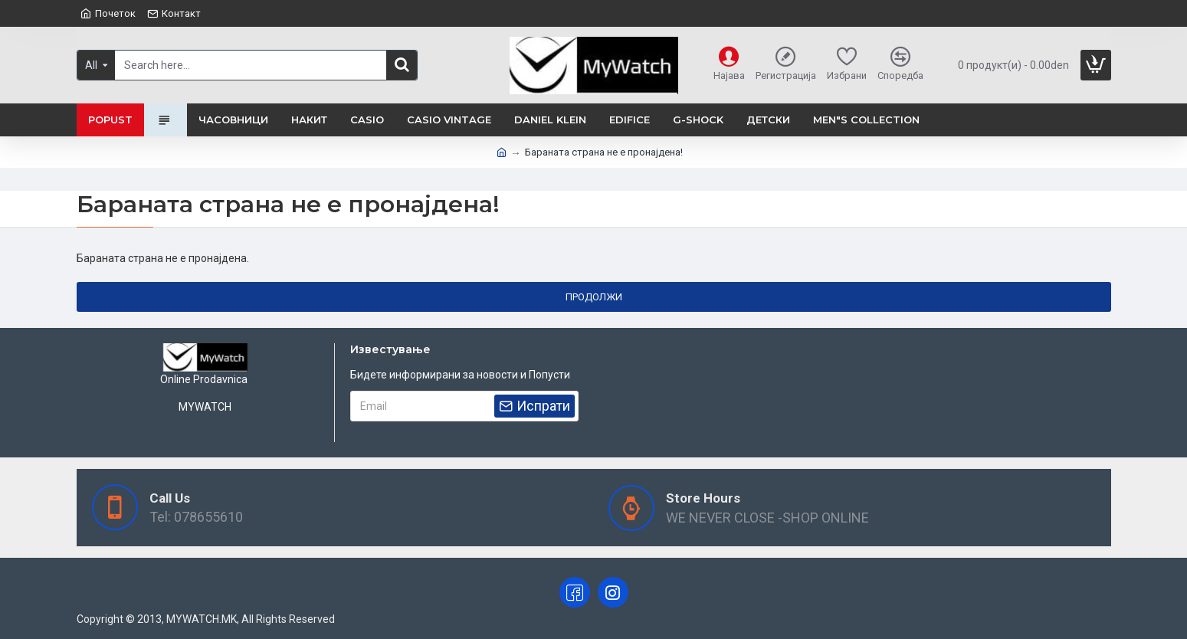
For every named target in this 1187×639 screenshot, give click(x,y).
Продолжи (594, 297)
